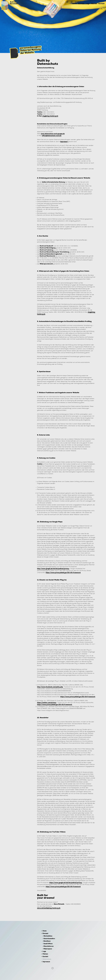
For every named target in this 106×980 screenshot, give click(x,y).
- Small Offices (47, 943)
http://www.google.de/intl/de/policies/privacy (53, 568)
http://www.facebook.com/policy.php (50, 687)
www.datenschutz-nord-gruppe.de (53, 133)
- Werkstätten (47, 936)
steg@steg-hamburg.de (50, 116)
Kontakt (101, 4)
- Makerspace (47, 949)
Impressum (64, 141)
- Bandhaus (46, 941)
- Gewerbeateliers (49, 938)
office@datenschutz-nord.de (51, 135)
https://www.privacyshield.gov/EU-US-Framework (63, 572)
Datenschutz (47, 959)
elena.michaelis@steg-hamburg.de (48, 908)
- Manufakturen (48, 946)
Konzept (81, 4)
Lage (88, 4)
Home (74, 4)
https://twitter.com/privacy (46, 702)
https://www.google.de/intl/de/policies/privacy (65, 882)
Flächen (94, 4)
